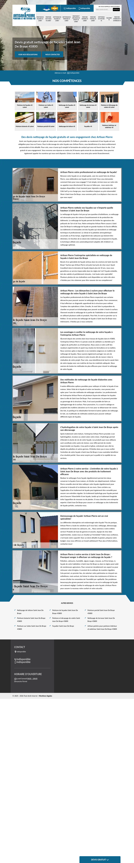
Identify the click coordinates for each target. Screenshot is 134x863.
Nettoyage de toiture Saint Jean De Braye (30, 611)
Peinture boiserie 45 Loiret (85, 18)
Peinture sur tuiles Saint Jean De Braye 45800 (31, 627)
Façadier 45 (109, 19)
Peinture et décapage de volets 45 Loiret (76, 18)
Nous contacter (52, 54)
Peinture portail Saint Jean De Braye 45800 (101, 611)
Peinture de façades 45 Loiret (40, 18)
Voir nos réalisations (28, 54)
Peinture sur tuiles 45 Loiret (48, 18)
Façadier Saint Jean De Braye (63, 626)
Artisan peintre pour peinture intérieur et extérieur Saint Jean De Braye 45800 (102, 627)
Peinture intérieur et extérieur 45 (117, 18)
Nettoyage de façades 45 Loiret (57, 18)
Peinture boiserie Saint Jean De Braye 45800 (31, 619)
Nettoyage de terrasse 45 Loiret (66, 18)
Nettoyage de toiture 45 (101, 18)
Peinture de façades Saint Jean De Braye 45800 (65, 611)
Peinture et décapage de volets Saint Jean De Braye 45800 (66, 619)
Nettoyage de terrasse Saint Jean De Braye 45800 (101, 619)
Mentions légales (45, 696)
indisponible (69, 8)
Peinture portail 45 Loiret (93, 18)
